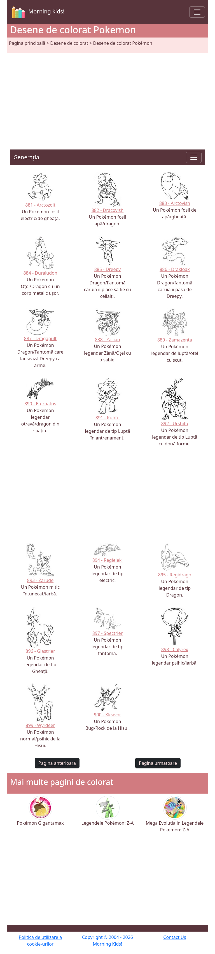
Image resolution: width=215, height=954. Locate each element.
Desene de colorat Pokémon (122, 43)
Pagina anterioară (57, 763)
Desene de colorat (69, 43)
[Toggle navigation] (197, 12)
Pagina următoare (158, 763)
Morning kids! (37, 12)
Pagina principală (27, 43)
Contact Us (174, 937)
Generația (26, 157)
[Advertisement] (107, 94)
